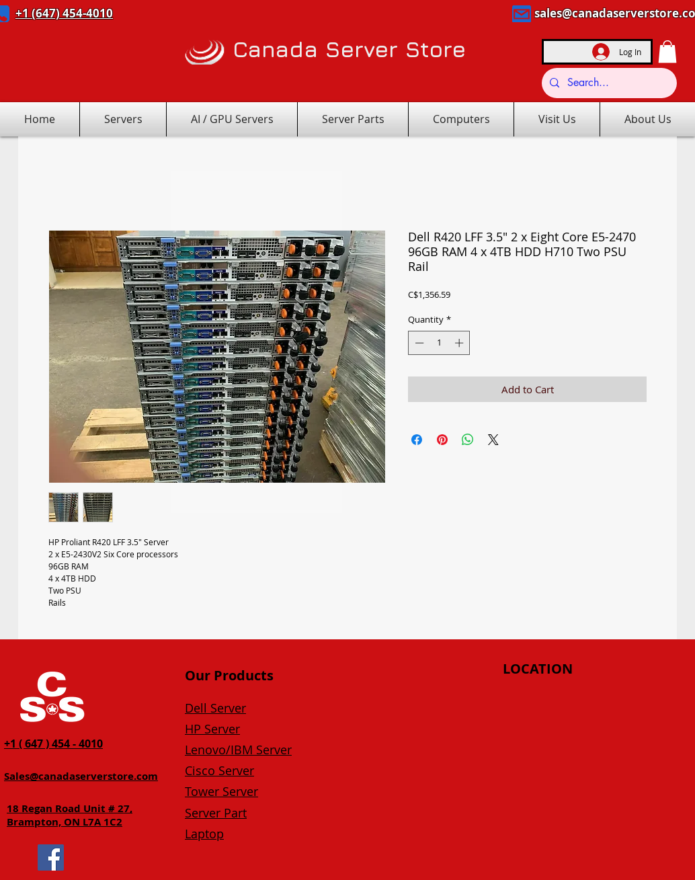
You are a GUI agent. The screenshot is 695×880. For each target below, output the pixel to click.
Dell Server (215, 708)
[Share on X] (493, 440)
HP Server (212, 729)
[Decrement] (418, 342)
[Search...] (608, 83)
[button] (667, 51)
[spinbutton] (439, 342)
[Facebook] (51, 857)
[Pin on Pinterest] (442, 440)
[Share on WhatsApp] (468, 440)
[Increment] (460, 342)
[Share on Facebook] (417, 440)
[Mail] (521, 13)
